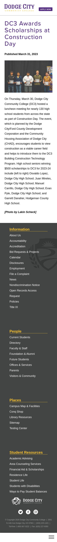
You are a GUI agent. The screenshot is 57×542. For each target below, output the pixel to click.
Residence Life (19, 475)
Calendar (15, 257)
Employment (17, 268)
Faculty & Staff (18, 348)
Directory (15, 342)
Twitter (20, 512)
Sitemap (15, 422)
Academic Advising (21, 458)
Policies (14, 301)
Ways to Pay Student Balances (28, 491)
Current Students (20, 337)
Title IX (14, 307)
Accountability (18, 240)
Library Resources (21, 417)
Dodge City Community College (19, 7)
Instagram (35, 512)
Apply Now (45, 9)
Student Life (17, 480)
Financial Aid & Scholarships (27, 469)
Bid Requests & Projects (24, 251)
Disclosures (17, 262)
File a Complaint (19, 274)
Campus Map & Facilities (25, 406)
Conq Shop (16, 411)
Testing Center (18, 428)
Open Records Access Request (23, 293)
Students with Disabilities (25, 486)
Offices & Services (21, 364)
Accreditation (17, 246)
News (13, 279)
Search (40, 537)
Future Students (19, 359)
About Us (15, 235)
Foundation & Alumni (22, 353)
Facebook (28, 512)
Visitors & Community (23, 375)
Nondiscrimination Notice (25, 285)
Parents (14, 370)
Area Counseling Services (25, 463)
